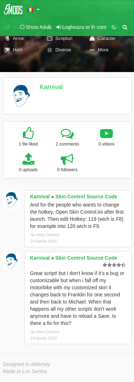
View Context (44, 235)
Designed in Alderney (26, 364)
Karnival (51, 87)
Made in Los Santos (25, 371)
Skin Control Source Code (86, 196)
